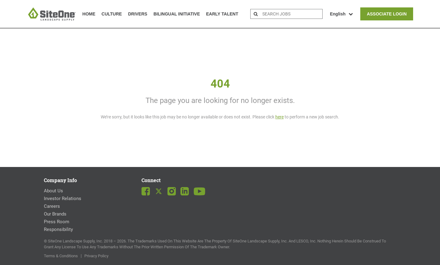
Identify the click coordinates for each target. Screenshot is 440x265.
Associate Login (387, 13)
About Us (53, 191)
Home (88, 13)
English (341, 14)
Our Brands (55, 214)
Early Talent (222, 13)
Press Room (56, 221)
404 (220, 83)
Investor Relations (62, 198)
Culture (112, 13)
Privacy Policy (96, 256)
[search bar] (291, 14)
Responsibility (58, 229)
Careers (52, 206)
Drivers (137, 13)
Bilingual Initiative (177, 13)
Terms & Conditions (61, 256)
